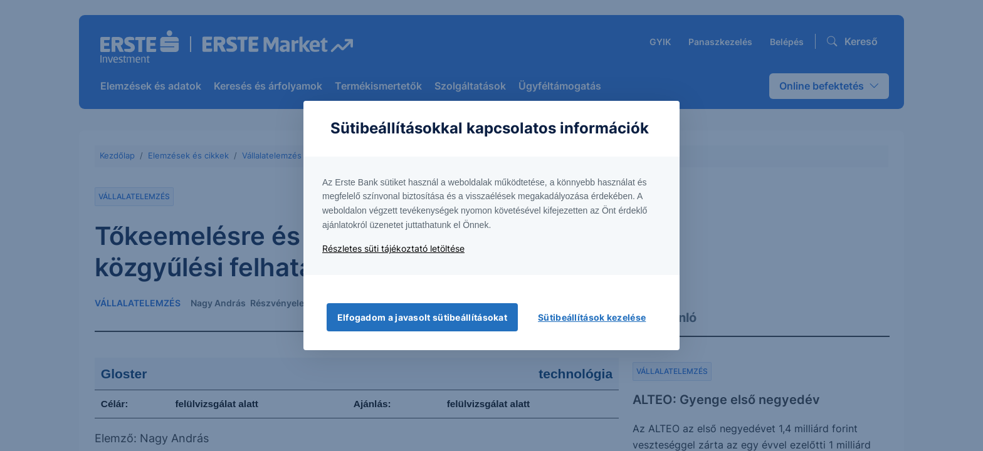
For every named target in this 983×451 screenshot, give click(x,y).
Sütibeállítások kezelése (592, 317)
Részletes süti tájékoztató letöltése (393, 248)
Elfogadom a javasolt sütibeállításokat (422, 317)
